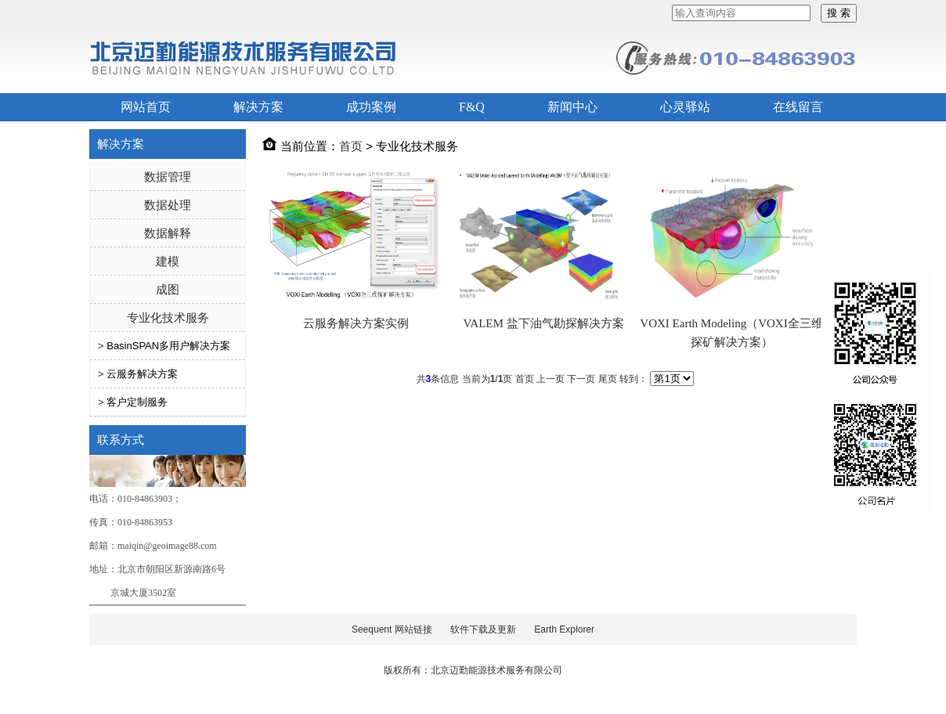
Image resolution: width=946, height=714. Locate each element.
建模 (167, 261)
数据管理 (167, 176)
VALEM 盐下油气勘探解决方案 (543, 323)
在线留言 (798, 107)
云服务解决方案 (142, 374)
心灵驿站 (685, 107)
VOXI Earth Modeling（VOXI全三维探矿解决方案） (731, 332)
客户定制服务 (137, 402)
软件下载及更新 (483, 629)
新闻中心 (572, 107)
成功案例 (371, 107)
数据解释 (167, 233)
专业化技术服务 (168, 317)
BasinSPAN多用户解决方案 (168, 346)
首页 (351, 146)
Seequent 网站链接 (392, 629)
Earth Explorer (564, 629)
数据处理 (167, 204)
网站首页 (146, 107)
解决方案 (258, 107)
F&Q (472, 107)
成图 (167, 289)
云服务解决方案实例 (356, 323)
